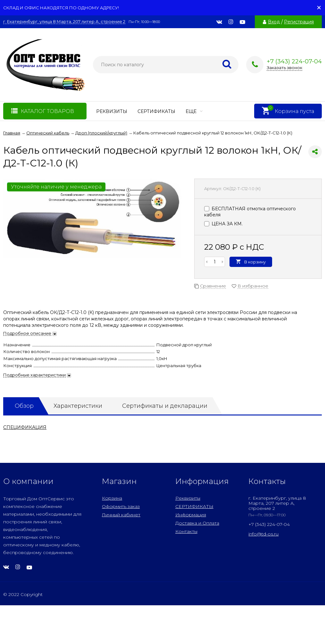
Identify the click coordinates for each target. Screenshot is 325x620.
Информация (190, 515)
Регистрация (299, 21)
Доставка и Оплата (197, 523)
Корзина (112, 498)
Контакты (186, 531)
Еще (194, 111)
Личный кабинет (121, 515)
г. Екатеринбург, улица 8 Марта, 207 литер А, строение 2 (64, 21)
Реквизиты (111, 111)
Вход (274, 21)
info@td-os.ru (263, 534)
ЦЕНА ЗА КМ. (223, 224)
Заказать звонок (284, 67)
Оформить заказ (121, 506)
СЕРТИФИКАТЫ (156, 111)
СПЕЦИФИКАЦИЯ (24, 427)
